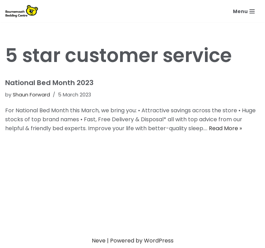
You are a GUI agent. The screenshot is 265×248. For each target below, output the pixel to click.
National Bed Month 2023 (49, 82)
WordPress (159, 241)
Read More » (225, 128)
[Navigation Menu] (244, 11)
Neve (99, 241)
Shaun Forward (31, 94)
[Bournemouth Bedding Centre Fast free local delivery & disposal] (23, 11)
